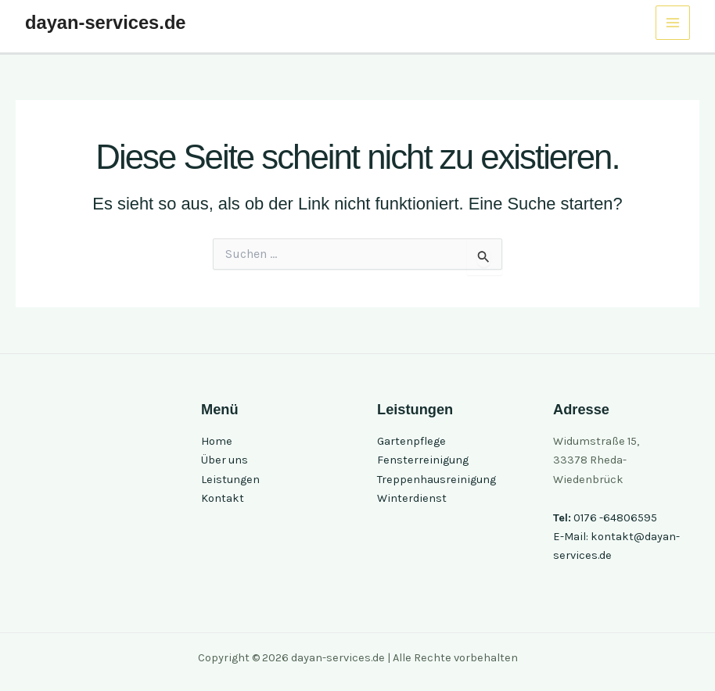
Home (216, 441)
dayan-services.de (105, 23)
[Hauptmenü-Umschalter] (673, 22)
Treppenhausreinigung (436, 479)
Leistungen (230, 479)
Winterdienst (412, 498)
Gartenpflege (411, 441)
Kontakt (222, 498)
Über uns (224, 460)
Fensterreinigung (423, 460)
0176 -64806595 (615, 518)
